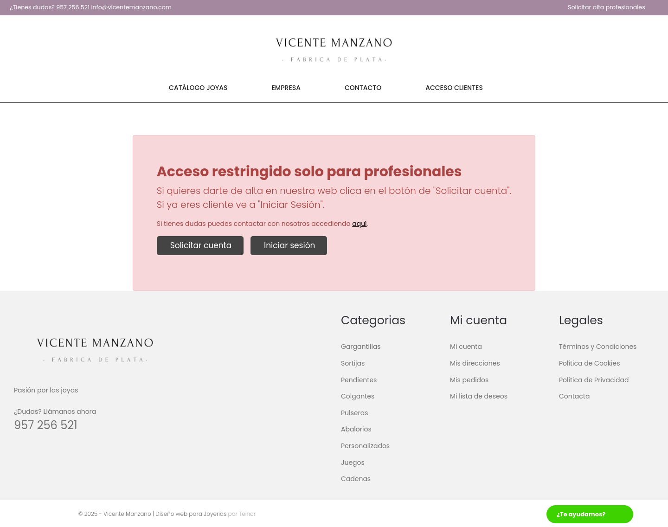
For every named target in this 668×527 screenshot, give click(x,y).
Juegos (353, 462)
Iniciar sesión (289, 245)
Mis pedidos (469, 379)
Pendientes (359, 379)
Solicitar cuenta (200, 245)
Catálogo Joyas (198, 87)
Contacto (363, 87)
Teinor (247, 514)
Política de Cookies (589, 363)
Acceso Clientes (454, 87)
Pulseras (354, 413)
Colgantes (357, 396)
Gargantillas (361, 346)
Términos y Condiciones (597, 346)
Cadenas (356, 478)
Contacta (574, 396)
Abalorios (356, 429)
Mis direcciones (475, 363)
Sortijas (353, 363)
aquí (359, 223)
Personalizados (365, 445)
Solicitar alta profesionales (606, 7)
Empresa (286, 87)
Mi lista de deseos (478, 396)
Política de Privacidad (594, 379)
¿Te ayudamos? (581, 514)
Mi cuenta (466, 346)
